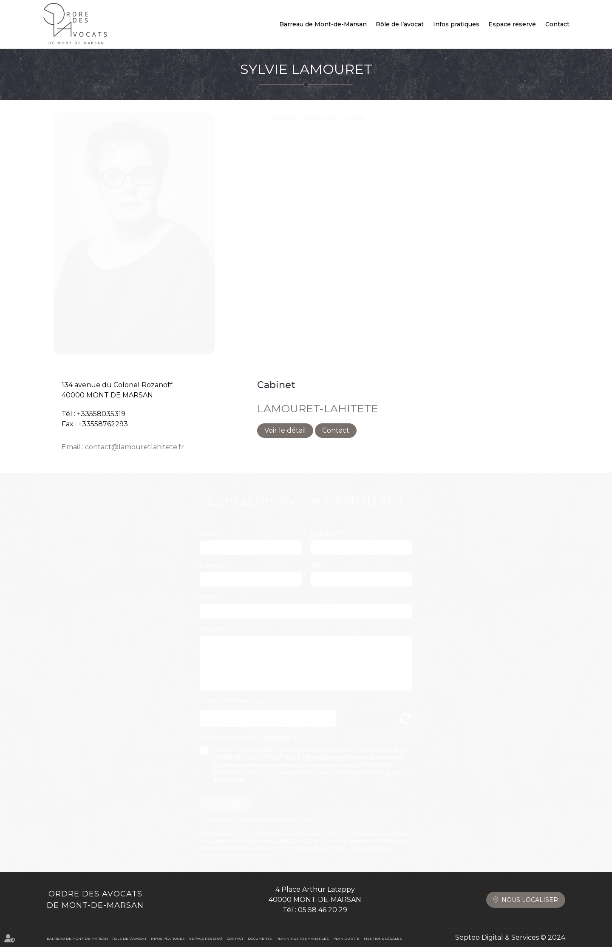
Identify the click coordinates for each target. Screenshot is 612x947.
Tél (317, 557)
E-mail (212, 557)
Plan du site (346, 938)
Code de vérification (239, 693)
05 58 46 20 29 (322, 910)
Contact (557, 24)
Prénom (326, 525)
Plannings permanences (302, 938)
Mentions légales (383, 938)
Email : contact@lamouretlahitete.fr (123, 447)
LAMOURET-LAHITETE (317, 408)
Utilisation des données (245, 730)
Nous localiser (530, 900)
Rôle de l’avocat (400, 24)
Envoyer (231, 795)
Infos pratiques (456, 24)
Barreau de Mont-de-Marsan (323, 24)
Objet (211, 589)
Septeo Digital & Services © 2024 (510, 937)
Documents (260, 938)
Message (216, 621)
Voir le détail (285, 430)
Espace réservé (512, 24)
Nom (209, 525)
